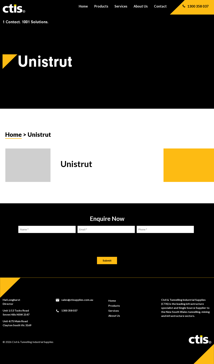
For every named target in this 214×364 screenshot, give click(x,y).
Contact (160, 8)
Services (121, 8)
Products (101, 8)
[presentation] (107, 242)
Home (83, 8)
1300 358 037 (195, 8)
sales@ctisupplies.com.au (74, 299)
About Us (141, 8)
